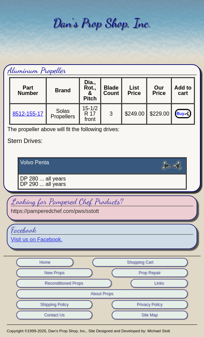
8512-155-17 (28, 114)
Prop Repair (150, 273)
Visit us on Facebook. (37, 239)
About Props (102, 294)
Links (159, 283)
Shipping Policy (54, 305)
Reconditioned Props (64, 283)
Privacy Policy (149, 305)
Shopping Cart (140, 262)
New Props (54, 273)
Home (44, 262)
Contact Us (54, 315)
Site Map (149, 315)
